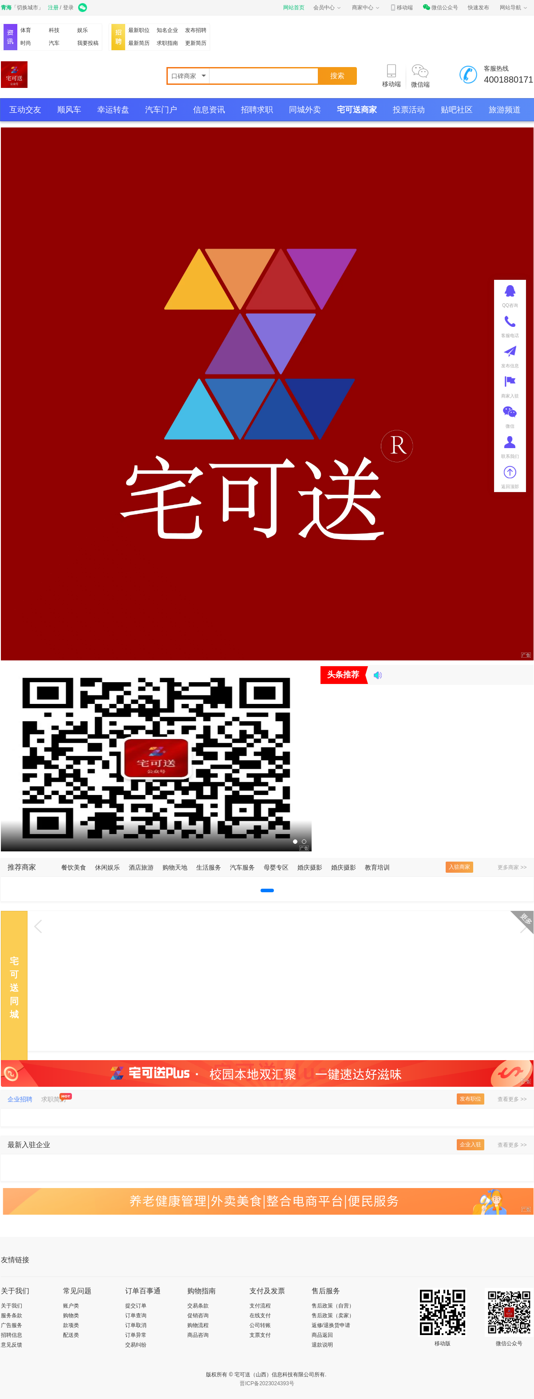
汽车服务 (242, 867)
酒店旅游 (141, 867)
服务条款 (11, 1315)
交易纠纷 (135, 1345)
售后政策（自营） (333, 1306)
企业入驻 (470, 1144)
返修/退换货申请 (331, 1325)
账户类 (71, 1306)
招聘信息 (11, 1335)
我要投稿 (88, 43)
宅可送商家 (357, 109)
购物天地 (174, 867)
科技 (54, 30)
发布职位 (470, 1099)
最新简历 (139, 43)
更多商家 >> (512, 867)
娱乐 (82, 30)
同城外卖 (305, 109)
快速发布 (478, 7)
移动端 (401, 7)
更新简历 (195, 43)
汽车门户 (161, 109)
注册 (53, 7)
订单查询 (135, 1315)
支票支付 (260, 1335)
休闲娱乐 (107, 867)
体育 (25, 30)
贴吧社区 (457, 109)
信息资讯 (209, 109)
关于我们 (11, 1306)
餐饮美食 (73, 867)
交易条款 (198, 1306)
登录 (68, 7)
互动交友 (25, 109)
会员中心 (327, 7)
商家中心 (366, 7)
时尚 (25, 43)
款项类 (71, 1325)
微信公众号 (440, 7)
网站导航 (514, 7)
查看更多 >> (512, 1099)
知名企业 (167, 30)
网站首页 (294, 7)
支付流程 (260, 1306)
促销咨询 (198, 1315)
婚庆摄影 (309, 867)
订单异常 (135, 1335)
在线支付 (260, 1315)
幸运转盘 (113, 109)
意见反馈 (11, 1345)
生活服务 (208, 867)
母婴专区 (276, 867)
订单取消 (135, 1325)
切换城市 (27, 7)
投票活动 (409, 109)
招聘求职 (257, 109)
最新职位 (139, 30)
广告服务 (11, 1325)
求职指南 (167, 43)
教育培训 (377, 867)
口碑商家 (184, 75)
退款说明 (322, 1345)
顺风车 (69, 109)
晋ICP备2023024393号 (267, 1383)
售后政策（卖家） (333, 1315)
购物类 (71, 1315)
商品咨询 (198, 1335)
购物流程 (198, 1325)
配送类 (71, 1335)
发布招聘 (195, 30)
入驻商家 (459, 867)
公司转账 (260, 1325)
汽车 (54, 43)
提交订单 (135, 1306)
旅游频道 (505, 109)
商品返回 (322, 1335)
